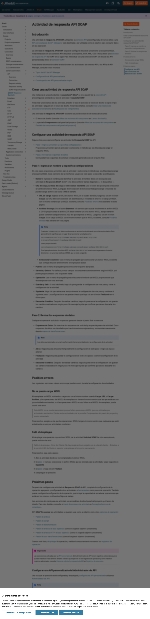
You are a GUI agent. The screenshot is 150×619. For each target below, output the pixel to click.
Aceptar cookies (46, 613)
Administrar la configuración (18, 613)
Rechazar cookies (71, 613)
